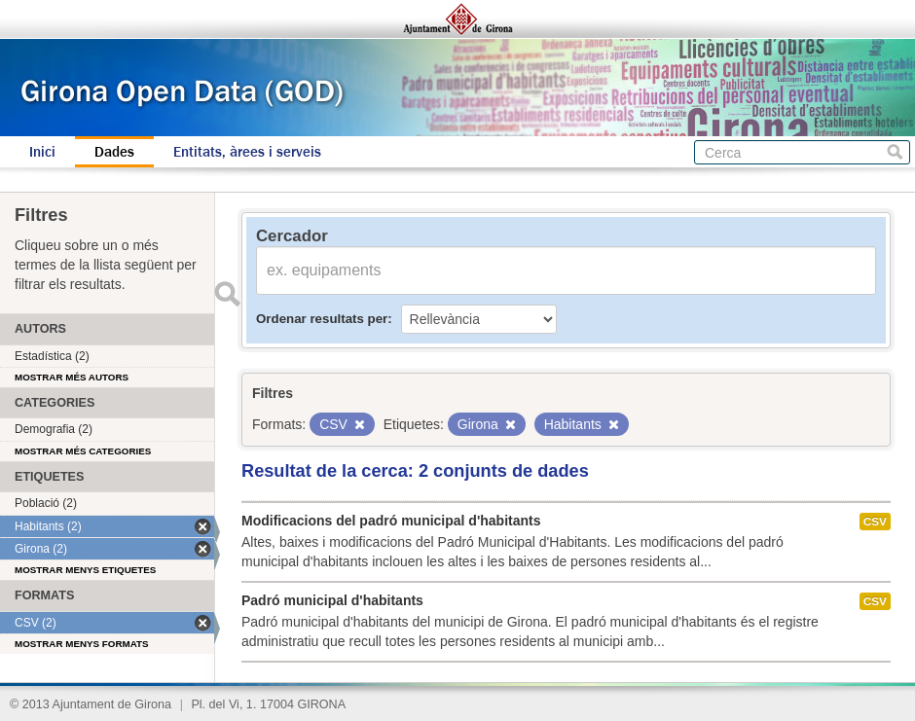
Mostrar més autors (71, 377)
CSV (875, 521)
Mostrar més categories (83, 451)
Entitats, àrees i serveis (247, 152)
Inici (42, 152)
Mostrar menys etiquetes (85, 569)
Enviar (226, 293)
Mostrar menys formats (82, 643)
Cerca (895, 152)
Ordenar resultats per (321, 318)
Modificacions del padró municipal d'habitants (390, 520)
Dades (114, 152)
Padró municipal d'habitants (332, 600)
